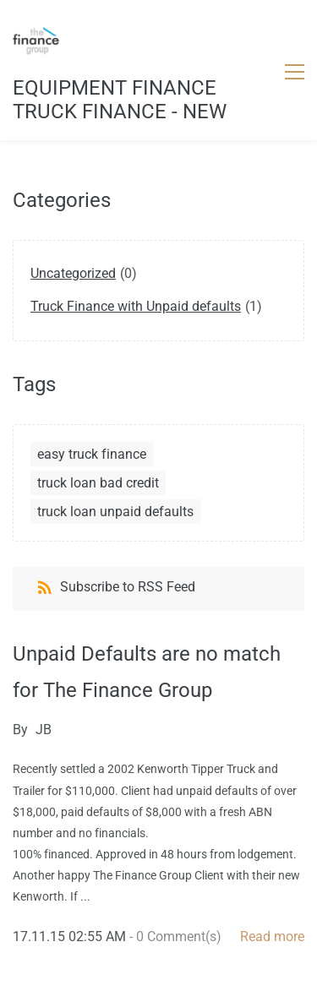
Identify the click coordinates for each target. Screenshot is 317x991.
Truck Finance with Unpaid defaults (135, 306)
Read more (272, 936)
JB (44, 729)
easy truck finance (91, 454)
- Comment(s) (175, 936)
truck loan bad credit (98, 483)
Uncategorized (73, 273)
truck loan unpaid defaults (115, 512)
